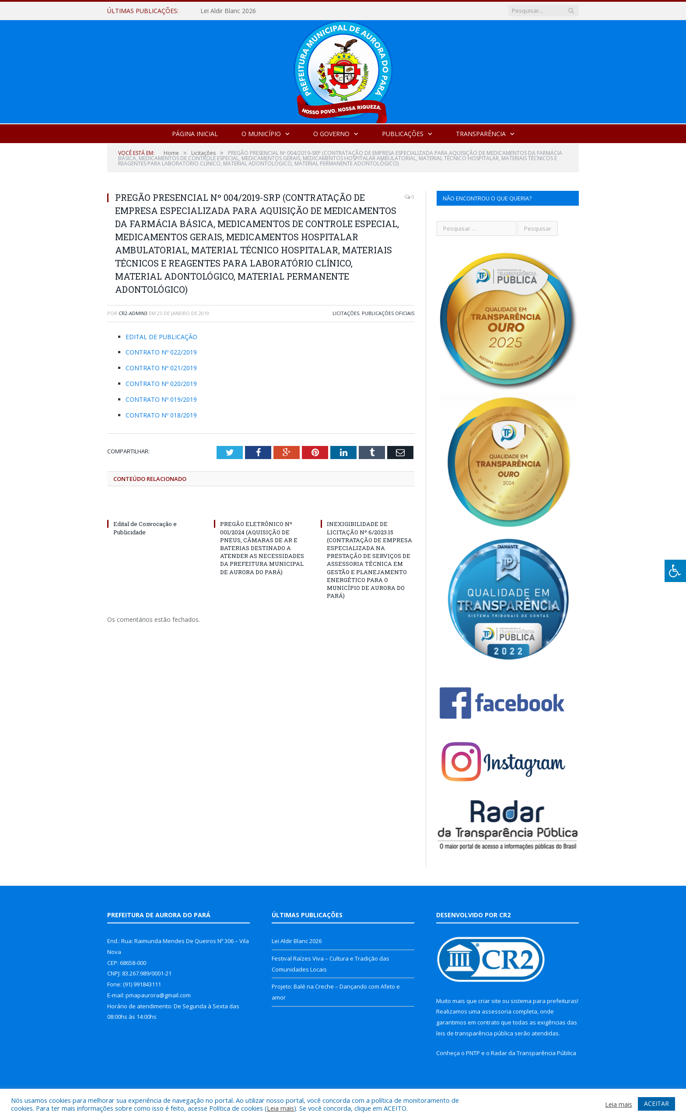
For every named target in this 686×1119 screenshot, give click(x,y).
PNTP (473, 1053)
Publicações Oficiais (388, 313)
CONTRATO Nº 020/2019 (161, 383)
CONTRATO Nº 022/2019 (161, 352)
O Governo (331, 134)
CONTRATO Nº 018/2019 (161, 415)
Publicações (403, 134)
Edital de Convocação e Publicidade (145, 528)
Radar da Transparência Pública (533, 1053)
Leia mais (280, 1108)
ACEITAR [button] (656, 1103)
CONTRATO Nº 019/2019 (161, 399)
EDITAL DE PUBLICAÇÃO (161, 337)
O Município (261, 134)
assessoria (496, 1011)
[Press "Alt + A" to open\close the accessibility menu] (675, 571)
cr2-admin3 (133, 313)
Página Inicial (195, 134)
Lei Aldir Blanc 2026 (228, 11)
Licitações (345, 313)
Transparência (481, 134)
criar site (489, 1001)
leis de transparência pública (474, 1033)
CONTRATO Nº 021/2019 (161, 368)
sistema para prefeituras (544, 1001)
